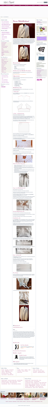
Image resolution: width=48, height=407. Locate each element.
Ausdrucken (22, 348)
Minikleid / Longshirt (23, 355)
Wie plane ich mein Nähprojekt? (5, 26)
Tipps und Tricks (28, 401)
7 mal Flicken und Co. (39, 62)
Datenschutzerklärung (37, 401)
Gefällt (2, 78)
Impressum (32, 401)
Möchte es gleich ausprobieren (5, 82)
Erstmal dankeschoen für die (17, 327)
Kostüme (18, 401)
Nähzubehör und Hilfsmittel (40, 32)
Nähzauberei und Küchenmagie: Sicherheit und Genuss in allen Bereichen (20, 399)
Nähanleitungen (14, 401)
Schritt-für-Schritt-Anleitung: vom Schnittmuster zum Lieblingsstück (35, 399)
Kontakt (41, 401)
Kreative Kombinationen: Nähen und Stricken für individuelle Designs (43, 399)
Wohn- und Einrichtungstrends (5, 21)
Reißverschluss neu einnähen (40, 66)
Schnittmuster (10, 401)
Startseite (7, 401)
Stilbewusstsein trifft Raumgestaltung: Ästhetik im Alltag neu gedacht (28, 399)
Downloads (24, 401)
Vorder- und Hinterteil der (5, 79)
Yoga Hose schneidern (4, 36)
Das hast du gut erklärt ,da (5, 75)
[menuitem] (3, 5)
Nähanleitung (24, 347)
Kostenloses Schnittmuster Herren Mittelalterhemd (19, 74)
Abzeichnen (30, 347)
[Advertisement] (24, 11)
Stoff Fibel (21, 401)
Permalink (24, 330)
